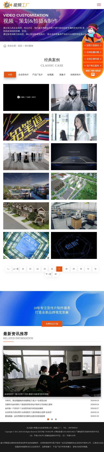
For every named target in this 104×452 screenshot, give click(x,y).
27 (59, 269)
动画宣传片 (75, 74)
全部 (10, 74)
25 (45, 269)
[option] (52, 381)
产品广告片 (37, 74)
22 (23, 269)
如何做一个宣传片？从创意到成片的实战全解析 (24, 408)
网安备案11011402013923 (65, 432)
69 (56, 274)
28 (66, 269)
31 (88, 269)
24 (37, 269)
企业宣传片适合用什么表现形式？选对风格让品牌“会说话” (28, 412)
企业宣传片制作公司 (83, 443)
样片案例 (29, 46)
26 (52, 269)
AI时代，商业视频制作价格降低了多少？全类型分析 (26, 401)
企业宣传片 (23, 74)
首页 (20, 46)
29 (74, 269)
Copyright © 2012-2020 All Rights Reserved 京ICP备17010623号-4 (30, 432)
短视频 (50, 74)
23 (30, 269)
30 (81, 269)
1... (8, 269)
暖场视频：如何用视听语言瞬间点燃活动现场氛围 (25, 416)
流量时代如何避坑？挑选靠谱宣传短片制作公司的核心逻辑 (28, 404)
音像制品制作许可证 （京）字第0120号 (60, 436)
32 (95, 269)
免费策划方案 (52, 324)
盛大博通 (4, 443)
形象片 (62, 74)
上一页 (15, 269)
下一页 (48, 274)
